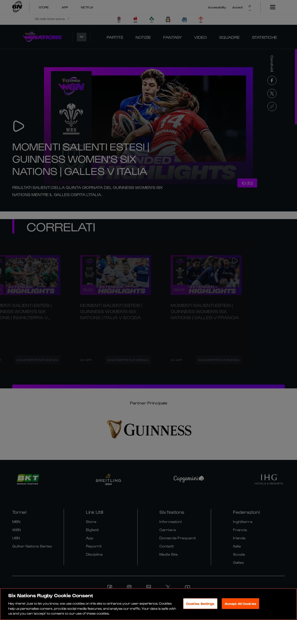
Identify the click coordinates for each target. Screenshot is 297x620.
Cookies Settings (200, 604)
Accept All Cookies (240, 604)
